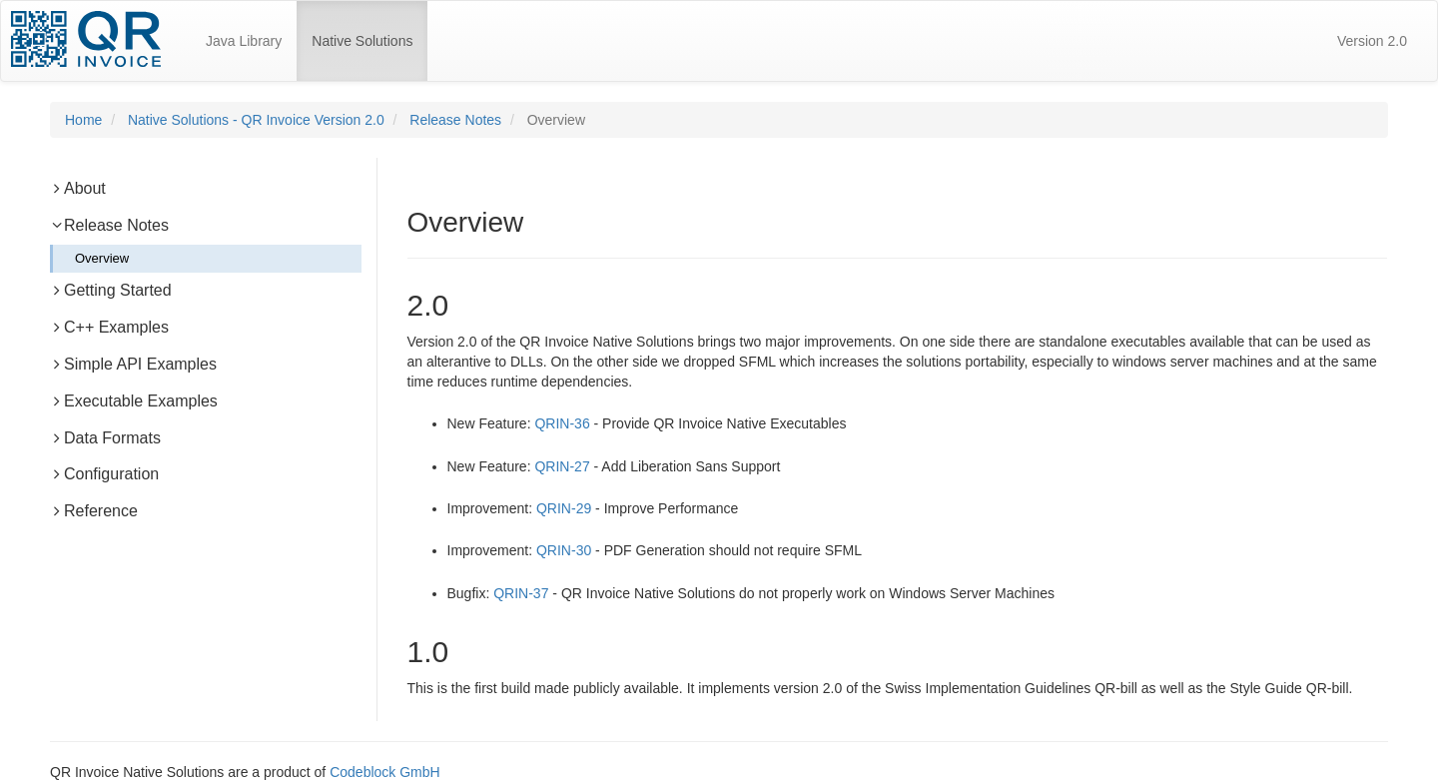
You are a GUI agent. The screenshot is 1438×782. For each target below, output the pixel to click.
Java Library (244, 41)
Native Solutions (369, 32)
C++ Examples (109, 327)
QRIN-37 (520, 593)
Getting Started (111, 290)
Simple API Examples (133, 364)
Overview (102, 258)
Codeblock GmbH (385, 772)
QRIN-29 (563, 508)
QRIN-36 (561, 423)
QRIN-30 (563, 550)
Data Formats (105, 437)
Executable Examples (134, 400)
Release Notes (455, 120)
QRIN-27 (561, 466)
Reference (94, 510)
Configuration (104, 473)
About (78, 188)
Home (83, 120)
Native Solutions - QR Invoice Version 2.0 (256, 120)
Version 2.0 (1372, 41)
